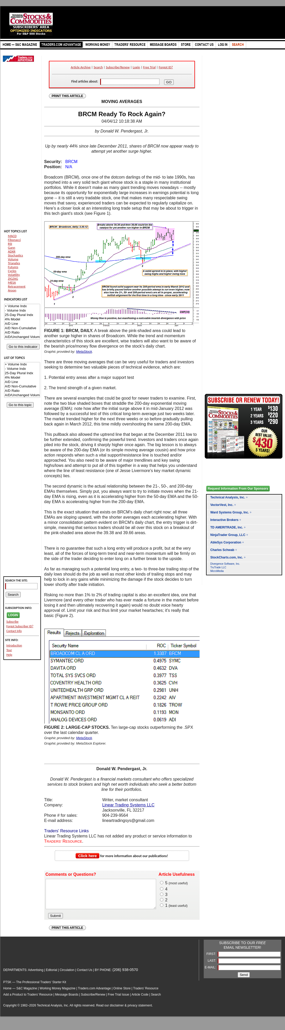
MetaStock (84, 352)
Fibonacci (14, 240)
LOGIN (13, 615)
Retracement (17, 286)
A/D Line (22, 324)
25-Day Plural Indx (22, 315)
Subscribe (12, 621)
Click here (87, 856)
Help (9, 655)
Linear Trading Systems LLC (128, 805)
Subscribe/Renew (118, 67)
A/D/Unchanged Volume (22, 337)
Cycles (12, 271)
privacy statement (140, 1011)
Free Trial (149, 67)
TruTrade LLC (218, 567)
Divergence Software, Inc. (225, 563)
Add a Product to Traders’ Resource (28, 1000)
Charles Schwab (222, 550)
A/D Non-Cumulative (22, 328)
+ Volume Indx (22, 306)
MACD (12, 236)
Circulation (67, 975)
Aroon (12, 290)
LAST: (212, 966)
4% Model (22, 319)
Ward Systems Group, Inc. (229, 512)
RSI (10, 244)
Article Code (139, 1000)
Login (136, 67)
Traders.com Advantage (95, 994)
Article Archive (81, 67)
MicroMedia (217, 571)
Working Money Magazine (58, 994)
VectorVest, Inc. (221, 505)
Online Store (122, 994)
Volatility (14, 275)
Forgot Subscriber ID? (19, 626)
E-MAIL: (211, 973)
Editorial (51, 975)
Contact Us (84, 975)
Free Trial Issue (118, 1000)
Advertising (35, 975)
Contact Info (14, 631)
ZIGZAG (13, 279)
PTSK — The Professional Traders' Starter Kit (34, 987)
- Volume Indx (22, 310)
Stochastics (15, 255)
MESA (12, 282)
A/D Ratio (22, 332)
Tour (9, 650)
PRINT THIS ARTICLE (67, 96)
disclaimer (117, 1011)
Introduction (14, 645)
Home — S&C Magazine (20, 994)
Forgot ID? (166, 67)
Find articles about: (84, 81)
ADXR (12, 251)
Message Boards (66, 1000)
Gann (11, 247)
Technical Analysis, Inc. (227, 497)
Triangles (14, 263)
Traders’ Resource (145, 994)
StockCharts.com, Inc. (226, 557)
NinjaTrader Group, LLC (227, 535)
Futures (13, 267)
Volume (13, 259)
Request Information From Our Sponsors (238, 488)
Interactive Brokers (224, 520)
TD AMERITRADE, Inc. (226, 527)
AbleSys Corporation (225, 542)
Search (98, 67)
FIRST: (211, 959)
